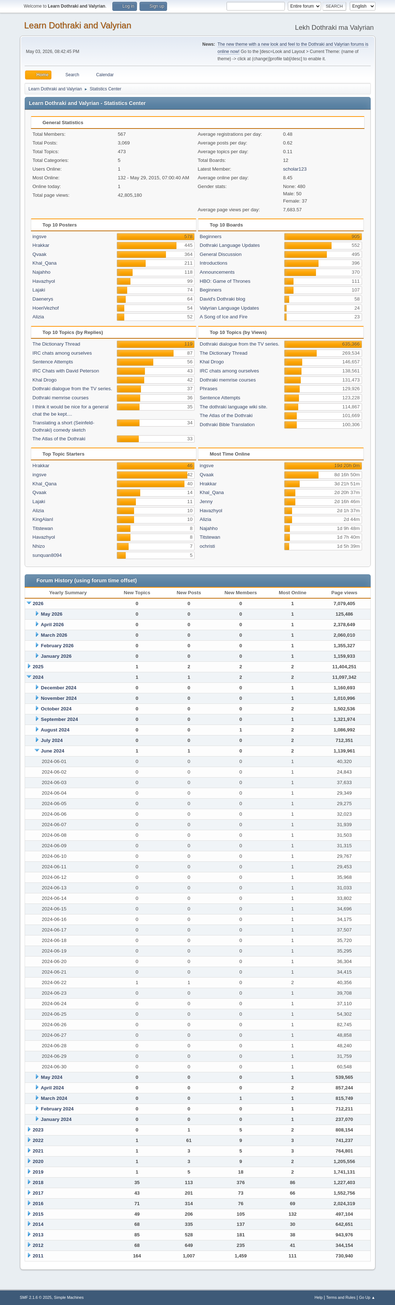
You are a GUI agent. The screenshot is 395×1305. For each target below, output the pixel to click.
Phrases (208, 388)
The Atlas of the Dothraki (59, 438)
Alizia (38, 316)
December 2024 (58, 687)
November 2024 (59, 698)
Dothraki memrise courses (61, 397)
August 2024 (55, 730)
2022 (38, 1140)
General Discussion (221, 254)
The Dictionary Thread (56, 344)
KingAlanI (43, 519)
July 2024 (52, 740)
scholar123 (295, 169)
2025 (38, 666)
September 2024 (59, 719)
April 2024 (52, 1087)
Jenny (206, 501)
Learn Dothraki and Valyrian (78, 25)
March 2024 (54, 1098)
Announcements (217, 272)
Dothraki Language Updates (230, 245)
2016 (38, 1203)
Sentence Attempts (53, 361)
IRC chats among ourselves (62, 353)
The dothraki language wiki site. (233, 406)
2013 (38, 1234)
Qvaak (40, 254)
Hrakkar (41, 245)
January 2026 (56, 656)
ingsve (40, 236)
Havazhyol (44, 281)
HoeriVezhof (46, 308)
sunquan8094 (47, 555)
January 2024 (56, 1119)
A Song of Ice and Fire (224, 316)
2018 (38, 1182)
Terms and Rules (341, 1297)
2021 (38, 1151)
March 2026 (54, 635)
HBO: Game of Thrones (225, 281)
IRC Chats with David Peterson (66, 371)
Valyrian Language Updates (229, 308)
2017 (38, 1193)
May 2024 (51, 1077)
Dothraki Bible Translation (227, 424)
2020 (38, 1161)
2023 (38, 1130)
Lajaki (39, 290)
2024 (38, 677)
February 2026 (57, 645)
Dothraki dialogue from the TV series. (72, 388)
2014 (38, 1224)
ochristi (207, 546)
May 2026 (51, 614)
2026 (38, 603)
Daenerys (43, 299)
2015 (38, 1214)
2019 (38, 1172)
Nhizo (39, 546)
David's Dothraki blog (222, 299)
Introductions (213, 263)
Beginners (210, 236)
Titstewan (43, 528)
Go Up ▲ (367, 1297)
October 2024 (56, 708)
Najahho (42, 272)
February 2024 (57, 1109)
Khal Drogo (45, 380)
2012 (38, 1245)
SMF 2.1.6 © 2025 (36, 1297)
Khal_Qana (45, 263)
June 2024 (52, 751)
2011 (38, 1256)
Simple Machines (69, 1297)
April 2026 (52, 624)
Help (319, 1297)
